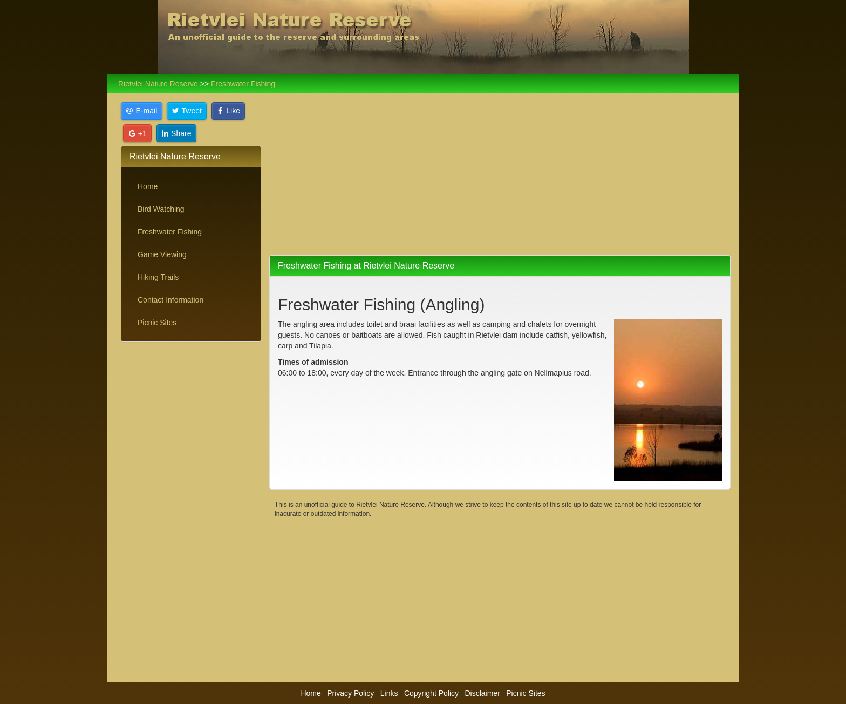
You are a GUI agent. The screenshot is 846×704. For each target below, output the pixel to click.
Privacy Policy (350, 693)
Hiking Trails (158, 277)
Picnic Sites (157, 322)
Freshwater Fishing (170, 231)
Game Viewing (162, 254)
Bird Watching (161, 209)
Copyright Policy (431, 693)
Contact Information (170, 300)
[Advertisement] (191, 515)
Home (148, 186)
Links (389, 693)
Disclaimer (482, 693)
